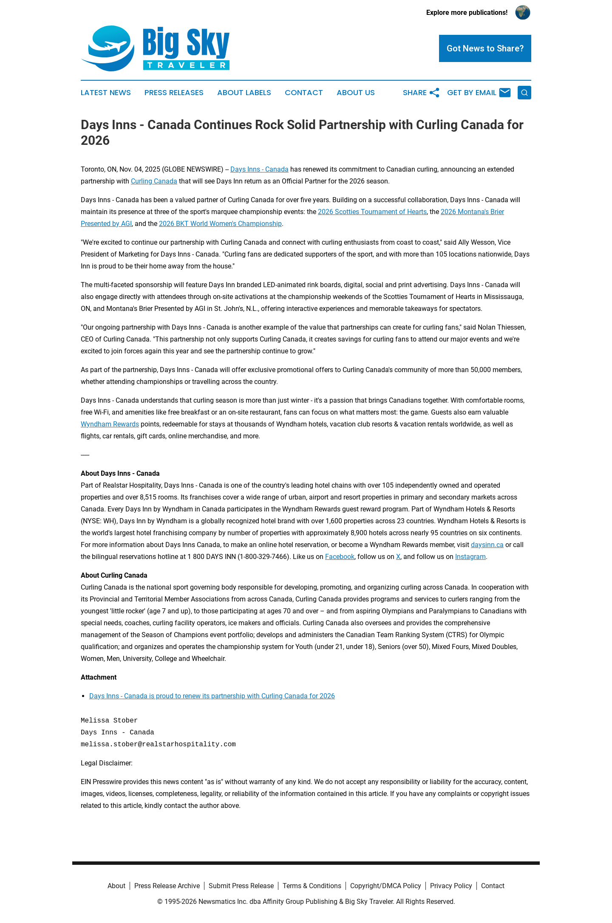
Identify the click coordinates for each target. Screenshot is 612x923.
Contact (304, 92)
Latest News (106, 92)
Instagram (470, 557)
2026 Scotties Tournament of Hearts (372, 212)
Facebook (339, 557)
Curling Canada (154, 181)
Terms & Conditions (312, 886)
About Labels (244, 92)
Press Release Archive (167, 886)
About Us (356, 92)
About (116, 886)
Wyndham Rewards (110, 424)
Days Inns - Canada (259, 169)
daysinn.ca (487, 545)
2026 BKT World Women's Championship (220, 224)
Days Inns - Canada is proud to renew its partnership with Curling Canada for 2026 (212, 696)
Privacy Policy (451, 886)
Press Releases (174, 92)
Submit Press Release (241, 886)
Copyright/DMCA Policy (385, 886)
